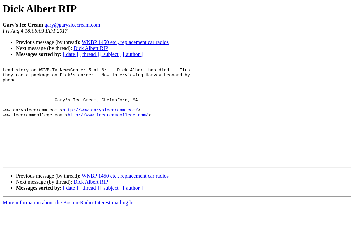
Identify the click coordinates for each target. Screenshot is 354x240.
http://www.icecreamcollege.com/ (108, 125)
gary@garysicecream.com (72, 25)
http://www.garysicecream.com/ (100, 119)
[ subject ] (111, 54)
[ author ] (133, 54)
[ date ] (70, 54)
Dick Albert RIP (90, 48)
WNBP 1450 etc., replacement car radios (125, 42)
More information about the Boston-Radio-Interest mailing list (69, 221)
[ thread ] (89, 54)
